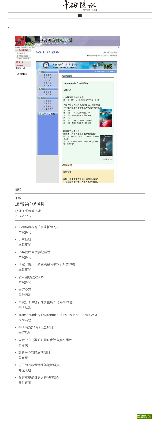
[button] (80, 15)
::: (9, 28)
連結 (18, 189)
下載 (18, 198)
